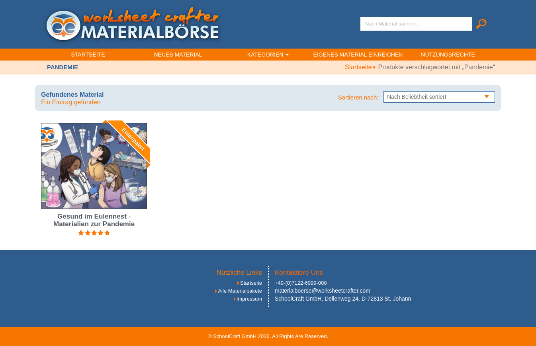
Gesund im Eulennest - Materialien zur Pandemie (94, 220)
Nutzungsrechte (448, 54)
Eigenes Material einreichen (358, 54)
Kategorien (268, 54)
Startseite (88, 54)
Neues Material (178, 54)
